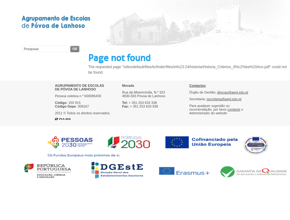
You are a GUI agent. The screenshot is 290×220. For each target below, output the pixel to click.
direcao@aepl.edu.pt (232, 92)
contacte (233, 109)
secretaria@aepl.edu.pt (224, 99)
